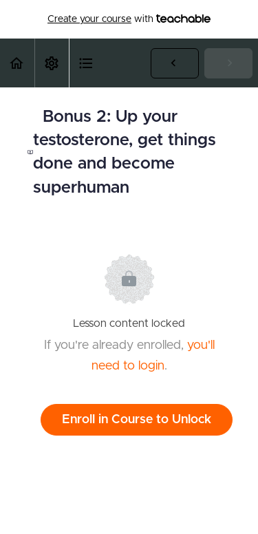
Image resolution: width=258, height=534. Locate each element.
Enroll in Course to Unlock (136, 420)
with (129, 19)
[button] (17, 63)
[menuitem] (51, 63)
